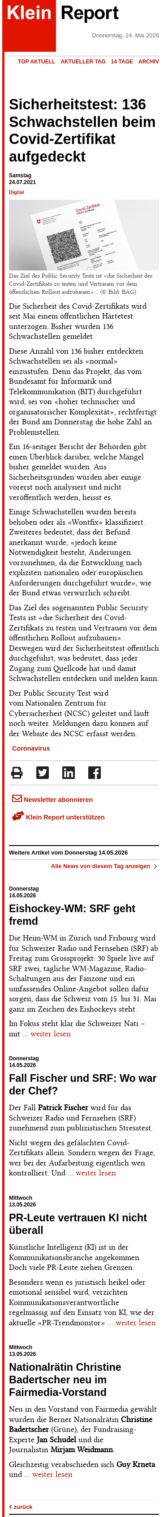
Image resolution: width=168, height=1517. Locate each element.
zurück (21, 1506)
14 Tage (122, 62)
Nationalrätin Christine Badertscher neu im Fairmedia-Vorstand (65, 1379)
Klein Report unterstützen (58, 817)
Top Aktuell (36, 62)
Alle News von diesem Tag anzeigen (105, 866)
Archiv (148, 62)
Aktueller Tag (82, 62)
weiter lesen (50, 1033)
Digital (16, 192)
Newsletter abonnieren (52, 799)
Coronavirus (31, 748)
